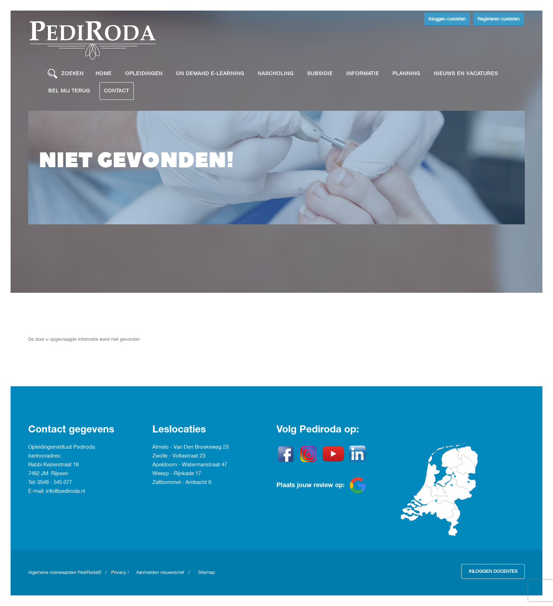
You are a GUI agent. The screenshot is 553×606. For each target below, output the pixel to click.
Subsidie (320, 73)
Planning (406, 73)
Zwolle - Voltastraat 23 (178, 456)
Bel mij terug (69, 91)
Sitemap (206, 572)
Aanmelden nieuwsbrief (160, 572)
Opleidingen (144, 73)
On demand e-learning (210, 73)
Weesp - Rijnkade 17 (176, 473)
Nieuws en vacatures (466, 73)
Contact (116, 91)
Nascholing (276, 73)
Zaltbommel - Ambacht (180, 482)
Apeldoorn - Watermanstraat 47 (189, 464)
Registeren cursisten (498, 19)
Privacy (118, 572)
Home (104, 73)
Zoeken (66, 74)
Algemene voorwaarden (53, 572)
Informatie (362, 73)
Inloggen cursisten (447, 19)
